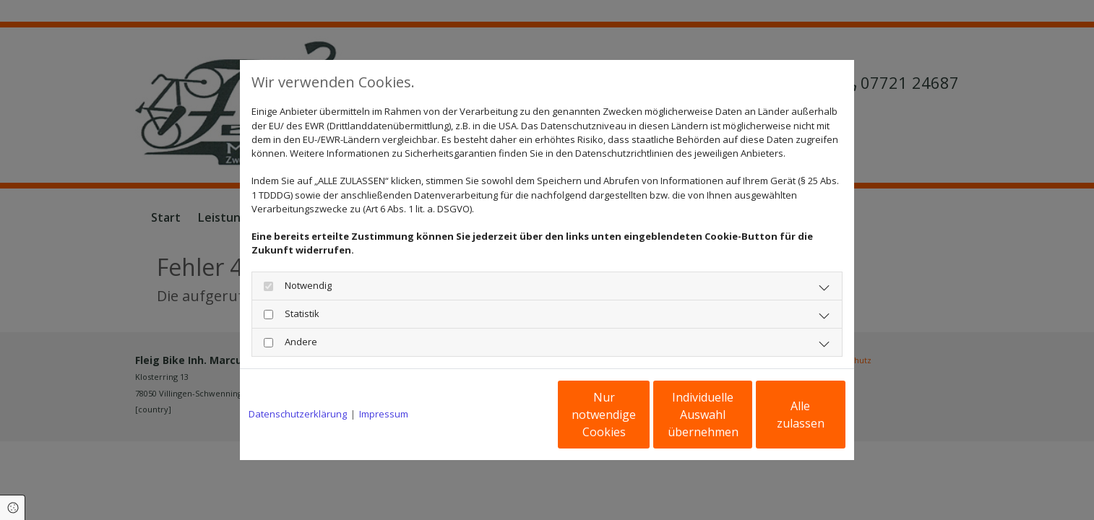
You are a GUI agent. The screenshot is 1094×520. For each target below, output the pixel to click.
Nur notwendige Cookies (504, 414)
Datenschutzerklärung (298, 413)
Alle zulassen (779, 414)
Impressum (383, 413)
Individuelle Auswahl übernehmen (641, 414)
